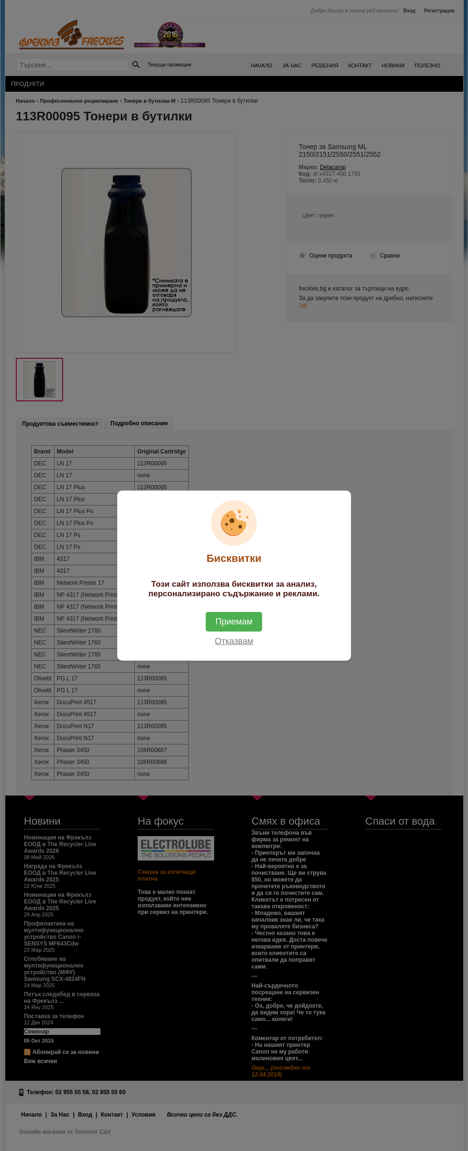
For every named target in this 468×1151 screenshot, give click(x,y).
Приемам (234, 621)
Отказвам (234, 641)
